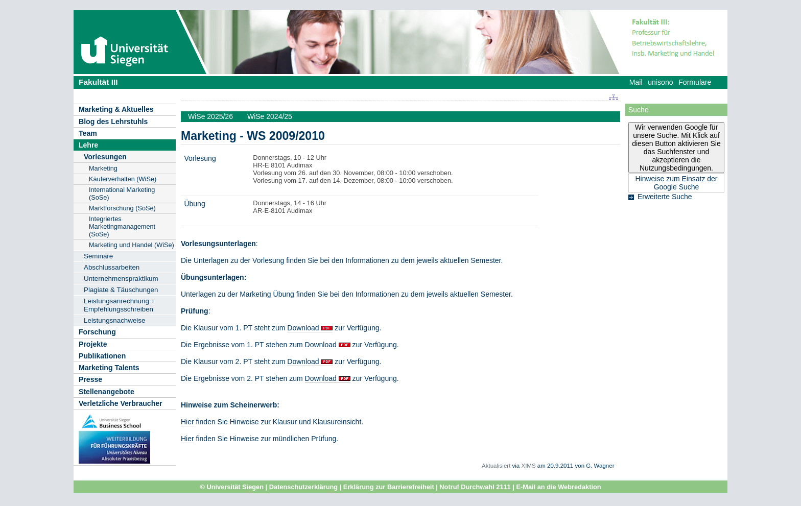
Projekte (93, 344)
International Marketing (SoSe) (122, 193)
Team (88, 133)
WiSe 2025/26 (210, 116)
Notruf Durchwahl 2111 (474, 487)
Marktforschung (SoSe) (122, 208)
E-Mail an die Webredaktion (558, 487)
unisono (660, 82)
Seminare (98, 256)
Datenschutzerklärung (303, 487)
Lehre (88, 145)
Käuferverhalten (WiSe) (122, 179)
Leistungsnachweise (114, 320)
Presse (90, 379)
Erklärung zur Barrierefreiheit (388, 487)
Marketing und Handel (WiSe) (131, 245)
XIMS (528, 466)
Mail (636, 82)
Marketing (103, 168)
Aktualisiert (496, 466)
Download (303, 328)
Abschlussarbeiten (111, 267)
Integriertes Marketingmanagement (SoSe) (122, 226)
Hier (187, 422)
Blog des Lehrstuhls (113, 121)
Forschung (97, 332)
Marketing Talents (109, 368)
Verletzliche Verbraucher (120, 403)
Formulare (694, 82)
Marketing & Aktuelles (116, 109)
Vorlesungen (105, 157)
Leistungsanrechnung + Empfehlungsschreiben (119, 305)
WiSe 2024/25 (269, 116)
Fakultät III (98, 82)
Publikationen (102, 356)
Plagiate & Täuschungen (121, 290)
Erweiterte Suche (665, 196)
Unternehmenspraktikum (121, 278)
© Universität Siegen (232, 487)
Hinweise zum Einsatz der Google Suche (676, 183)
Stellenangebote (106, 392)
